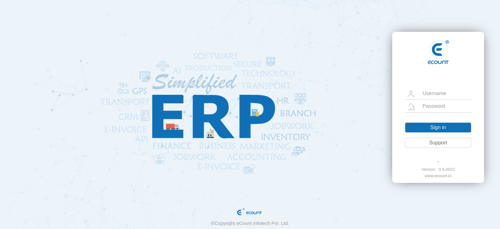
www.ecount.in (438, 175)
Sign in (438, 127)
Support (438, 142)
